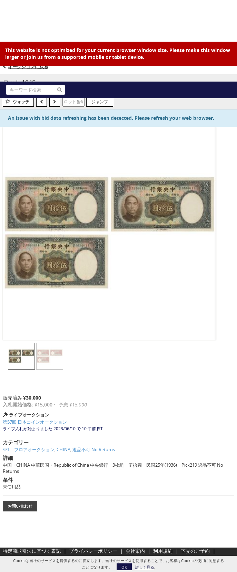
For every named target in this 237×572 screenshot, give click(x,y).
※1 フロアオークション (29, 449)
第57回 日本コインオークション (35, 422)
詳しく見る (144, 567)
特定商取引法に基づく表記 (32, 551)
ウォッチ (21, 102)
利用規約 (162, 551)
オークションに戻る (28, 66)
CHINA (63, 449)
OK (124, 567)
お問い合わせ (20, 506)
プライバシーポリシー (93, 551)
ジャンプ (99, 101)
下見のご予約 (195, 551)
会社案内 (135, 551)
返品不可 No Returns (93, 449)
